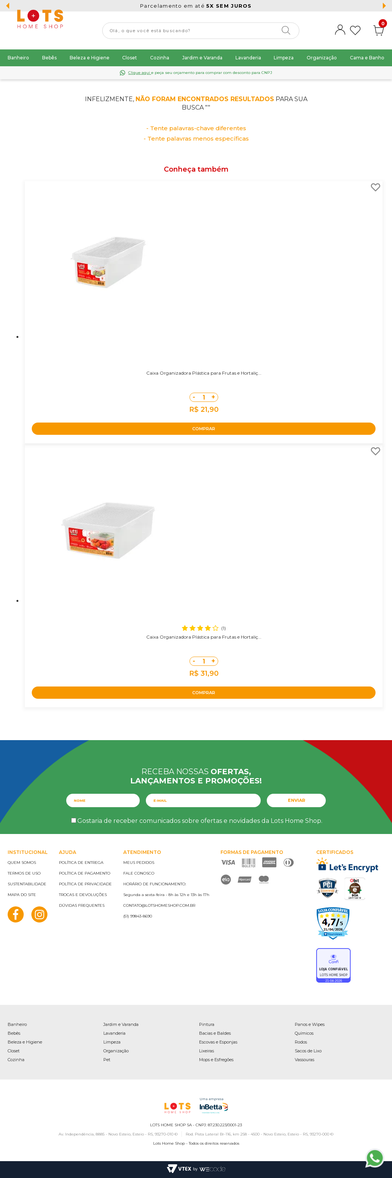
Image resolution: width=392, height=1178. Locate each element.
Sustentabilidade (27, 883)
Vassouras (304, 1059)
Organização (322, 58)
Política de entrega (81, 862)
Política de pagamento (84, 873)
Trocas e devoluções (83, 894)
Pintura (206, 1024)
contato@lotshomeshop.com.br (159, 905)
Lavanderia (248, 58)
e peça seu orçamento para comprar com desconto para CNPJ (200, 72)
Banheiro (18, 58)
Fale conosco (138, 873)
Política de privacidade (85, 883)
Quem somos (22, 862)
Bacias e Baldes (215, 1033)
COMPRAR (203, 428)
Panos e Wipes (310, 1024)
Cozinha (159, 58)
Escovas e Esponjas (218, 1042)
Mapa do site (22, 894)
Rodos (301, 1042)
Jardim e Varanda (202, 58)
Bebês (49, 58)
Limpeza (284, 58)
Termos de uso (24, 873)
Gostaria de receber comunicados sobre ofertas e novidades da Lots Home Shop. (199, 820)
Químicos (304, 1033)
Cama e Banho (367, 58)
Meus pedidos (138, 862)
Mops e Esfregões (216, 1059)
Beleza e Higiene (89, 58)
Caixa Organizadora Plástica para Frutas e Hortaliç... (203, 373)
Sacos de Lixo (308, 1050)
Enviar (296, 800)
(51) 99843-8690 (137, 916)
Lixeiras (206, 1050)
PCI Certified (327, 888)
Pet (106, 1059)
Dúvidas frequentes (82, 905)
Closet (129, 58)
